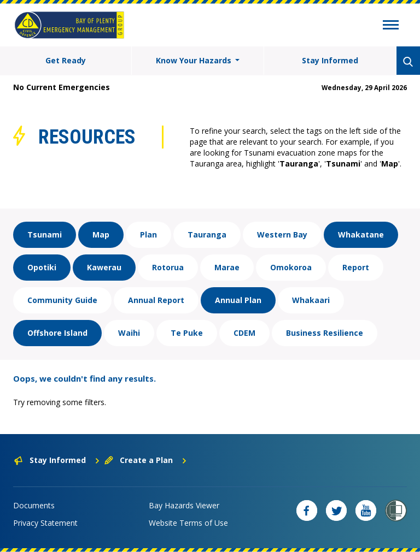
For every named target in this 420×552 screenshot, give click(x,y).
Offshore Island (57, 333)
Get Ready (65, 60)
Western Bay (282, 234)
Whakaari (311, 300)
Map (100, 234)
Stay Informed (330, 60)
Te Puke (187, 333)
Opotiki (41, 267)
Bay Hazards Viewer (184, 505)
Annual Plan (238, 300)
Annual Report (156, 300)
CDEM (244, 333)
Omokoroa (291, 267)
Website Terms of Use (188, 523)
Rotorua (168, 267)
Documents (34, 505)
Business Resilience (324, 333)
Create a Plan (145, 460)
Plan (148, 234)
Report (355, 267)
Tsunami (44, 234)
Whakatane (361, 234)
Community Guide (62, 300)
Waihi (129, 333)
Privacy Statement (45, 523)
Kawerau (104, 267)
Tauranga (207, 234)
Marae (227, 267)
